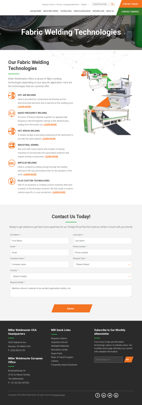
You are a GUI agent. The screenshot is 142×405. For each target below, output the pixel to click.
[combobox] (84, 4)
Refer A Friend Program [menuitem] (62, 357)
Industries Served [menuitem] (59, 342)
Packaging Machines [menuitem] (71, 5)
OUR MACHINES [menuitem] (35, 11)
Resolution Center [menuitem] (59, 349)
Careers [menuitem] (54, 361)
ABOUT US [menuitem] (110, 11)
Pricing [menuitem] (59, 5)
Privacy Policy (59, 395)
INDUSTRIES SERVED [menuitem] (50, 11)
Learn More (24, 106)
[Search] (103, 4)
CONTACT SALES (130, 4)
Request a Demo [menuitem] (48, 5)
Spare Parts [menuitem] (56, 353)
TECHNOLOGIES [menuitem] (66, 11)
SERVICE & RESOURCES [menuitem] (82, 11)
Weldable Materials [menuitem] (60, 346)
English (84, 5)
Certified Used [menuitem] (98, 11)
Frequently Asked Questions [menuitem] (64, 364)
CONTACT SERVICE (130, 12)
